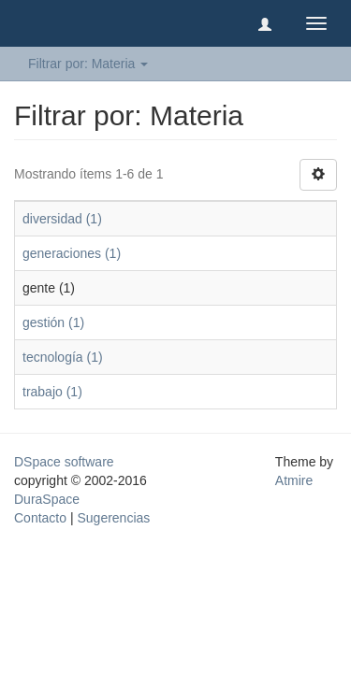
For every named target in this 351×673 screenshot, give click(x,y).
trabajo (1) (52, 391)
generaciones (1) (71, 253)
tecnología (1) (62, 357)
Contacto (40, 517)
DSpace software (64, 461)
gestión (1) (53, 322)
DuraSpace (47, 499)
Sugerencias (113, 517)
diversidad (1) (62, 218)
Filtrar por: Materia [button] (88, 63)
